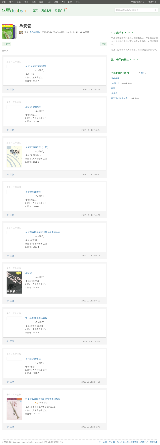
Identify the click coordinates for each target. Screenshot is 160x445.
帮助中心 (144, 442)
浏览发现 (46, 10)
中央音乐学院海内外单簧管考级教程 (42, 399)
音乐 (26, 2)
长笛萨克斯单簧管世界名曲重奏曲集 (42, 232)
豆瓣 (4, 2)
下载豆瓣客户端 (137, 2)
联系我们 (124, 442)
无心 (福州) (35, 32)
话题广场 (60, 10)
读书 (11, 2)
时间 (70, 2)
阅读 (56, 2)
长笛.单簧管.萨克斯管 (35, 66)
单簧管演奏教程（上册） (37, 147)
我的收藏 (115, 78)
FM (63, 2)
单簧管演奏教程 (33, 107)
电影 (19, 2)
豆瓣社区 (16, 10)
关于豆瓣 (103, 442)
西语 (113, 88)
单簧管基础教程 (33, 192)
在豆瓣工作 (114, 442)
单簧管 (28, 273)
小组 (49, 2)
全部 (5, 50)
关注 (8, 44)
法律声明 (134, 442)
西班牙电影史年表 (119, 98)
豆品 (78, 2)
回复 (12, 89)
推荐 (104, 44)
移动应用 (154, 442)
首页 (35, 10)
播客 (34, 2)
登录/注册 (152, 2)
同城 (41, 2)
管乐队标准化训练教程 (36, 318)
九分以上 (115, 83)
